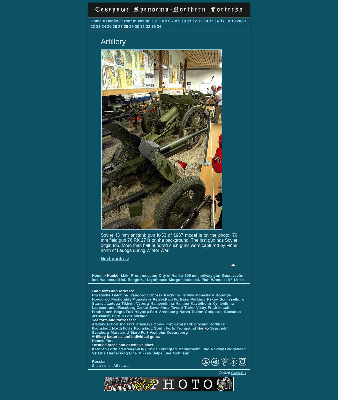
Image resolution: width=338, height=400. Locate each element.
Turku (189, 308)
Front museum (135, 21)
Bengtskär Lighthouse (147, 280)
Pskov (212, 299)
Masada (140, 316)
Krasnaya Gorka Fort (154, 324)
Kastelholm (201, 303)
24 (104, 26)
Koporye (223, 295)
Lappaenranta (104, 308)
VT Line (98, 353)
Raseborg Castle (133, 308)
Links (239, 280)
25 (109, 26)
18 (228, 21)
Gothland (181, 353)
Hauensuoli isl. (112, 280)
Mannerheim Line (193, 349)
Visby (201, 308)
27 (120, 26)
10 (183, 21)
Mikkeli (144, 353)
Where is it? (221, 280)
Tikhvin (128, 303)
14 (206, 21)
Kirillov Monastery (197, 295)
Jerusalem (101, 316)
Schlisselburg (232, 299)
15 (211, 21)
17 (222, 21)
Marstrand (120, 332)
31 (142, 26)
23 (98, 26)
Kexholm (172, 295)
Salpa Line (161, 353)
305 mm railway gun (202, 275)
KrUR (152, 349)
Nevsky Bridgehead (228, 349)
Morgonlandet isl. (184, 280)
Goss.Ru (238, 373)
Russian (99, 361)
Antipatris (213, 312)
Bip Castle (101, 295)
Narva (184, 312)
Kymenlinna (223, 303)
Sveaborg (100, 332)
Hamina (182, 303)
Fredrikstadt (218, 308)
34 (159, 26)
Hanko (112, 21)
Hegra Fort (123, 312)
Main (125, 275)
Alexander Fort (105, 324)
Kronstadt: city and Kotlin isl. (200, 324)
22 (93, 26)
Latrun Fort (122, 316)
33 (153, 26)
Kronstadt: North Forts (112, 328)
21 (244, 21)
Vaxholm (157, 332)
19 (233, 21)
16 (217, 21)
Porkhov (198, 299)
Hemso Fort (102, 341)
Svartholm (219, 328)
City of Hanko (171, 275)
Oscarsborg (177, 332)
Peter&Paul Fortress (171, 299)
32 (148, 26)
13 (200, 21)
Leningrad (168, 349)
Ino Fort (127, 324)
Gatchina (120, 295)
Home (96, 21)
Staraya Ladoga (106, 303)
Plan (206, 280)
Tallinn (198, 312)
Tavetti (177, 308)
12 (194, 21)
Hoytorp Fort (145, 312)
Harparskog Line (122, 353)
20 (239, 21)
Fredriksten (102, 312)
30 (137, 26)
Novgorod (101, 299)
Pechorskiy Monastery (131, 299)
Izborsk (156, 295)
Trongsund (186, 328)
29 (131, 26)
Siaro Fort (139, 332)
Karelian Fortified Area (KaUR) (119, 349)
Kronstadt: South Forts (154, 328)
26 (115, 26)
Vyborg (142, 303)
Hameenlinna (162, 303)
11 (189, 21)
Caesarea (232, 312)
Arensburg (168, 312)
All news (121, 366)
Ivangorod (139, 295)
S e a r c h (101, 366)
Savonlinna (159, 308)
